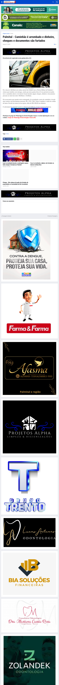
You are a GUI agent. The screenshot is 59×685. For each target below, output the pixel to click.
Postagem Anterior (6, 216)
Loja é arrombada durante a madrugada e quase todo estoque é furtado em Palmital (15, 164)
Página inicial (6, 33)
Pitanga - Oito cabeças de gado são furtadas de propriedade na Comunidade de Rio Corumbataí (15, 183)
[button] (2, 2)
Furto (11, 33)
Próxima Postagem (52, 216)
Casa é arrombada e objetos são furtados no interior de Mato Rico (42, 164)
